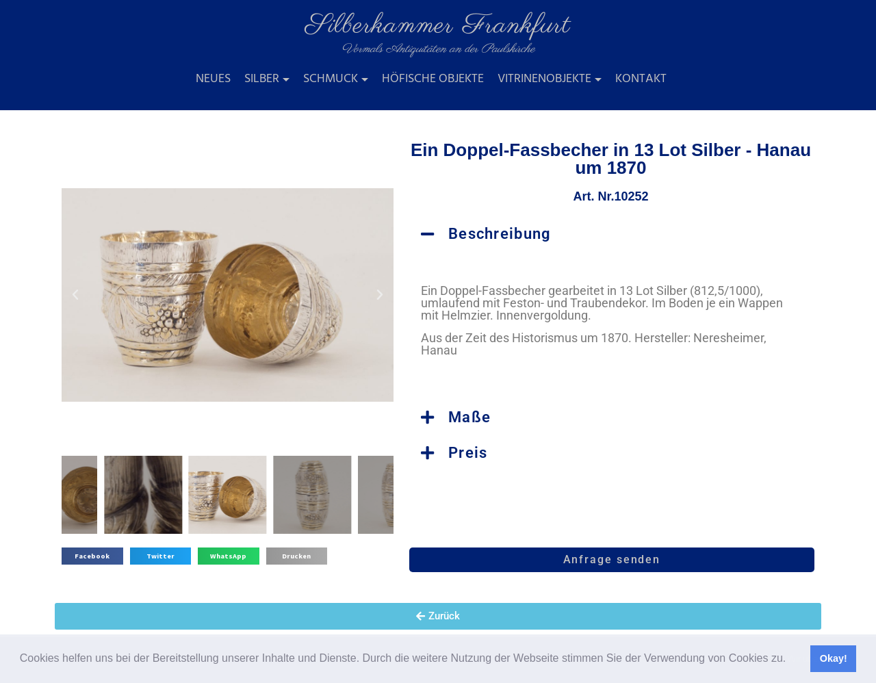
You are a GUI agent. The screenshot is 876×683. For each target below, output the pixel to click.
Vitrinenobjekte (544, 79)
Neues (213, 79)
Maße (469, 417)
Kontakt (641, 79)
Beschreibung (500, 233)
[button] (791, 660)
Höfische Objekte (433, 79)
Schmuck (330, 79)
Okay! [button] (833, 658)
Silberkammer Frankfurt (438, 25)
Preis (468, 452)
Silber (261, 79)
